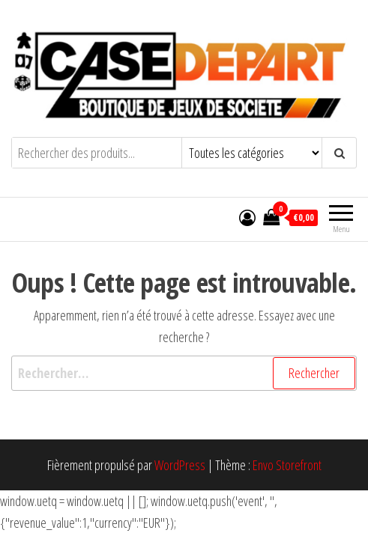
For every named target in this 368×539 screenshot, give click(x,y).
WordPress (179, 465)
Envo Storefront (287, 465)
